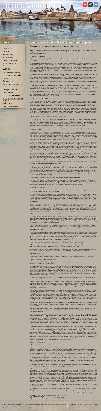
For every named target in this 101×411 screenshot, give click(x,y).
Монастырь (7, 46)
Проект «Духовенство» (12, 95)
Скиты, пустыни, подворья (12, 84)
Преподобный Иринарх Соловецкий (64, 94)
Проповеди (6, 68)
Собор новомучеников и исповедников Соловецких (60, 173)
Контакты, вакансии (10, 106)
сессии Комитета (44, 114)
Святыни (6, 52)
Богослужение (8, 54)
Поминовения (8, 92)
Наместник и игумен (9, 63)
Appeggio (95, 404)
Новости (6, 78)
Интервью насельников (9, 66)
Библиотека (7, 103)
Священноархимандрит (10, 60)
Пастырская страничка (11, 72)
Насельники (7, 57)
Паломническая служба (12, 75)
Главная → (8, 42)
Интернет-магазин (10, 87)
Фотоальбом (8, 81)
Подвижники (7, 49)
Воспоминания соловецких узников (13, 99)
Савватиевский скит (66, 225)
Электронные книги (10, 90)
